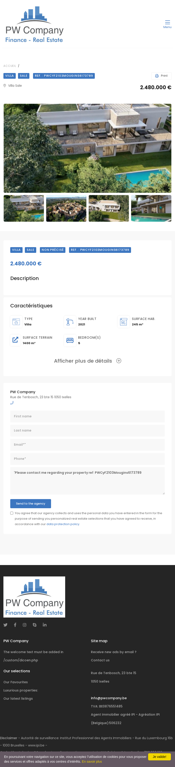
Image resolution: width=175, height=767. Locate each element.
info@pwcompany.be (109, 698)
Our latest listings (18, 698)
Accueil (9, 66)
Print (161, 75)
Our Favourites (15, 682)
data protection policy (62, 524)
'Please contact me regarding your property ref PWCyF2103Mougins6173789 (87, 481)
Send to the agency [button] (30, 503)
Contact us (100, 660)
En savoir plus (92, 761)
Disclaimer (8, 738)
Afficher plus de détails (87, 360)
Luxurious (20, 690)
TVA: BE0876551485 (107, 706)
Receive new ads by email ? (113, 652)
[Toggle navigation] (167, 24)
